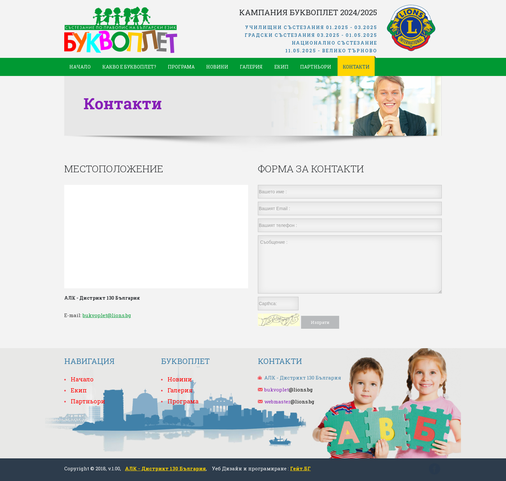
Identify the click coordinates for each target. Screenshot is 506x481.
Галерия (251, 67)
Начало (80, 67)
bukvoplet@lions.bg (107, 315)
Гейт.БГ (300, 468)
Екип (281, 67)
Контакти (356, 67)
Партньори (315, 67)
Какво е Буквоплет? (129, 67)
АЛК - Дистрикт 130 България (165, 468)
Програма (181, 67)
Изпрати (320, 322)
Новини (217, 67)
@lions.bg (288, 389)
